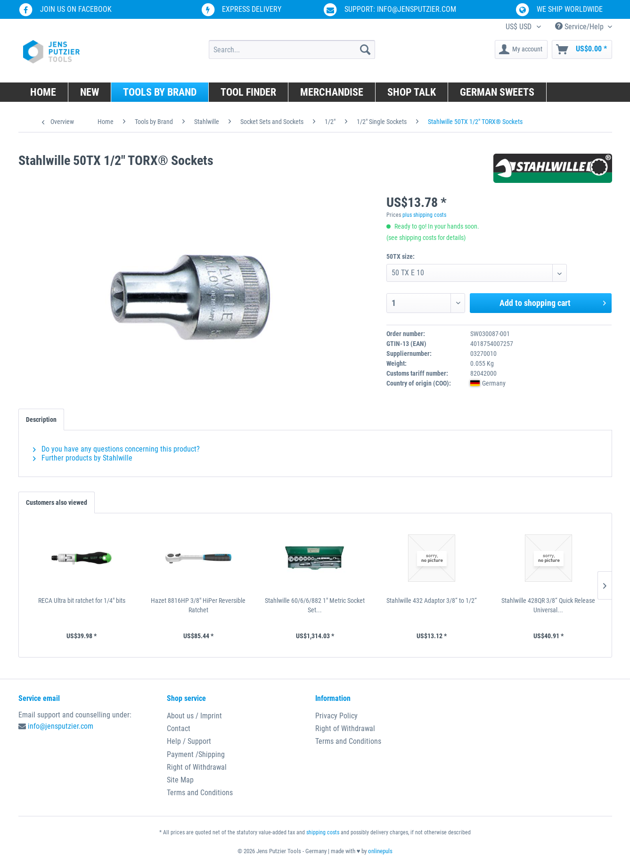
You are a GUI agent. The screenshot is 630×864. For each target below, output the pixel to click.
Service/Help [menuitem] (580, 26)
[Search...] (292, 49)
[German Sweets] (497, 92)
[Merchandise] (332, 92)
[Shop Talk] (412, 92)
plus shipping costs (424, 215)
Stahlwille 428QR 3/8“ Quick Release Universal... (548, 605)
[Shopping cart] (582, 49)
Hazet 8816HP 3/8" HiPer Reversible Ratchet (198, 605)
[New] (89, 92)
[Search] (365, 49)
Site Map (180, 779)
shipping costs (322, 832)
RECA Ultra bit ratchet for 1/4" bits (81, 600)
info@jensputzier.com (60, 726)
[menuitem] (292, 49)
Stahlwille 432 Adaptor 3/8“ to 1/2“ (431, 600)
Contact (178, 728)
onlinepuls (380, 851)
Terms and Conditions (200, 792)
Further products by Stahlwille (82, 457)
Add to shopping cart (552, 302)
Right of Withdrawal (197, 767)
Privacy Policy (336, 715)
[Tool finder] (248, 92)
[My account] (521, 49)
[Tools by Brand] (160, 92)
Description (41, 419)
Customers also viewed (56, 502)
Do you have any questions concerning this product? (116, 448)
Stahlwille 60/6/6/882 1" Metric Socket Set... (315, 605)
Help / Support (189, 741)
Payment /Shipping (196, 754)
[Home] (43, 92)
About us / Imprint (194, 715)
